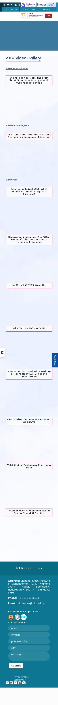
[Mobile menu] (49, 16)
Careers (25, 9)
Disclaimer (20, 679)
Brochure (46, 9)
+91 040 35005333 (28, 598)
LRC (5, 9)
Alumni (14, 9)
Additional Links (29, 568)
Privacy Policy (21, 676)
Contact (35, 9)
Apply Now (55, 360)
